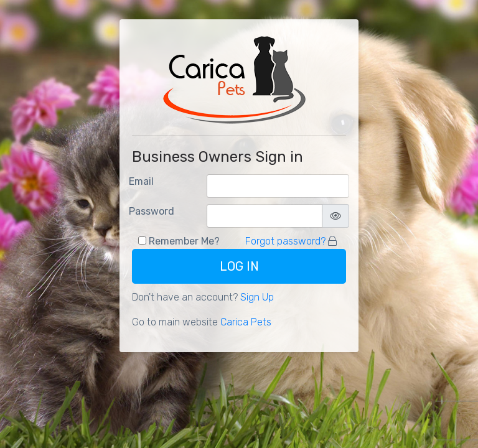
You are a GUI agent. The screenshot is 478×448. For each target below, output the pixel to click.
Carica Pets (245, 322)
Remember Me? (184, 241)
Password (151, 211)
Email (141, 181)
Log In (239, 266)
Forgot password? (285, 241)
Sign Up (257, 297)
